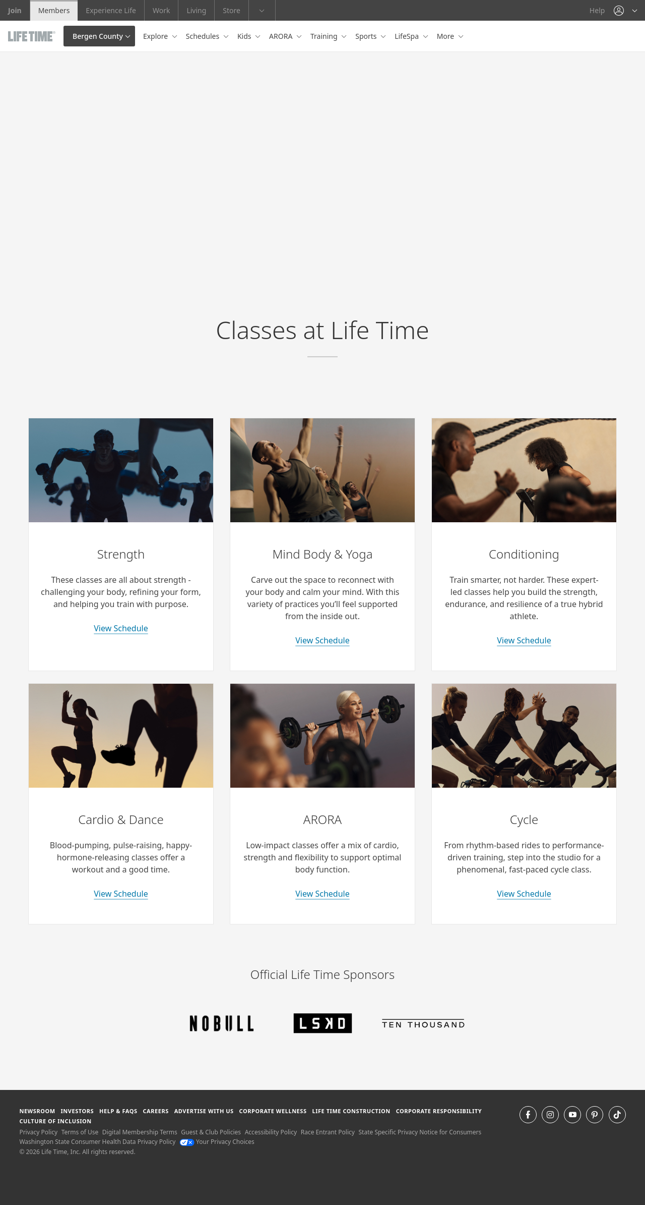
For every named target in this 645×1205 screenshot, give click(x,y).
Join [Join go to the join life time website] (15, 10)
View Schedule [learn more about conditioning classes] (524, 640)
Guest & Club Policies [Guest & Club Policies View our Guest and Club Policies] (211, 1132)
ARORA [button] (281, 36)
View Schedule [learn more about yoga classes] (322, 640)
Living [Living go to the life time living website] (196, 10)
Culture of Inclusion (55, 1121)
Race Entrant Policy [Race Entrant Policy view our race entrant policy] (328, 1132)
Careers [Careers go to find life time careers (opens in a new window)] (155, 1111)
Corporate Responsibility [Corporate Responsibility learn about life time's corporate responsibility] (439, 1111)
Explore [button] (156, 36)
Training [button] (324, 36)
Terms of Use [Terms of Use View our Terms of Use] (79, 1132)
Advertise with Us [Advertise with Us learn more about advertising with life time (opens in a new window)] (204, 1111)
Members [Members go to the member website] (54, 10)
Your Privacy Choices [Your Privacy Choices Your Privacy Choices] (216, 1141)
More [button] (446, 36)
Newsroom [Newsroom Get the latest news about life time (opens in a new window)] (37, 1111)
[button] (625, 10)
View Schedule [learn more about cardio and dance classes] (121, 893)
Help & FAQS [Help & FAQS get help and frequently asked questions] (118, 1111)
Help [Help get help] (597, 10)
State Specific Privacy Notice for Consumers (420, 1132)
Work (161, 10)
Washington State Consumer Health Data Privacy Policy (97, 1141)
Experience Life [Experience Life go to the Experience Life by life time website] (111, 10)
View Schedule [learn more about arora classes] (322, 893)
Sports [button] (366, 36)
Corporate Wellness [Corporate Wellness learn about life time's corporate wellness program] (273, 1111)
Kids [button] (245, 36)
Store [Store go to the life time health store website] (231, 10)
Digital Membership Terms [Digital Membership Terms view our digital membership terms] (139, 1132)
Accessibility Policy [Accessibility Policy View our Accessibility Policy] (271, 1132)
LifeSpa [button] (407, 36)
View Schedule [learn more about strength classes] (121, 628)
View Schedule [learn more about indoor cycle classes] (524, 893)
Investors (77, 1111)
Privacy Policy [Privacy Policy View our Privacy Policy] (38, 1132)
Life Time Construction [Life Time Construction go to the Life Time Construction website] (351, 1111)
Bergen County (98, 36)
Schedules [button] (203, 36)
